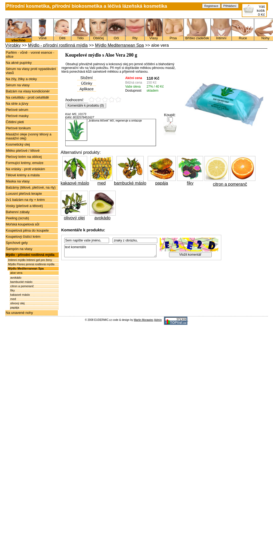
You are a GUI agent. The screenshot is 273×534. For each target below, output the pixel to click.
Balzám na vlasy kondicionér (28, 91)
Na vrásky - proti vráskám (25, 169)
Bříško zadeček (197, 36)
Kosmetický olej (18, 144)
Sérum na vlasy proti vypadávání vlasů (31, 71)
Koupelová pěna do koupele (27, 230)
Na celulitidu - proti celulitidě (27, 97)
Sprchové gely (17, 243)
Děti (62, 36)
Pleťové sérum (17, 110)
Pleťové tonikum (18, 128)
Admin (158, 319)
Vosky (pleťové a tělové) (24, 206)
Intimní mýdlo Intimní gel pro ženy (30, 260)
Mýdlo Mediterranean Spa (119, 45)
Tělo (80, 36)
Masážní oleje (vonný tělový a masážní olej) (28, 136)
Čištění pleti (15, 122)
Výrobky (13, 45)
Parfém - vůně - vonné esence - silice (30, 54)
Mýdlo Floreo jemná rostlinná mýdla (31, 264)
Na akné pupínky (19, 63)
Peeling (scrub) (17, 218)
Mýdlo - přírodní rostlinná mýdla (58, 45)
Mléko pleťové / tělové (23, 151)
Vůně (42, 36)
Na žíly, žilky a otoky (21, 79)
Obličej (98, 36)
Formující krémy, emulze (24, 163)
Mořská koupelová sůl (22, 224)
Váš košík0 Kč (261, 11)
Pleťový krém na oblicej (24, 157)
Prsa (173, 36)
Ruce (243, 36)
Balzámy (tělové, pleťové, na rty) (31, 187)
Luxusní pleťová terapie (24, 194)
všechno (18, 38)
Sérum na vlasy (18, 85)
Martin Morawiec (143, 319)
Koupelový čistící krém (23, 237)
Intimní (221, 36)
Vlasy (153, 36)
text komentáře (110, 250)
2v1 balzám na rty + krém (25, 200)
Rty (135, 36)
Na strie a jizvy (17, 104)
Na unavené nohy (19, 313)
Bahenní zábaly (18, 212)
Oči (116, 36)
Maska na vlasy (18, 181)
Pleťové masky (17, 116)
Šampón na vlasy (19, 249)
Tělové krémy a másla (23, 175)
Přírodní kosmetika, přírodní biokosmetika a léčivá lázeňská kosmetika (86, 6)
